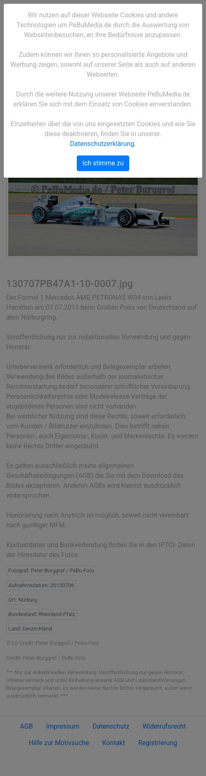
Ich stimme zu (102, 163)
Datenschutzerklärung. (103, 144)
